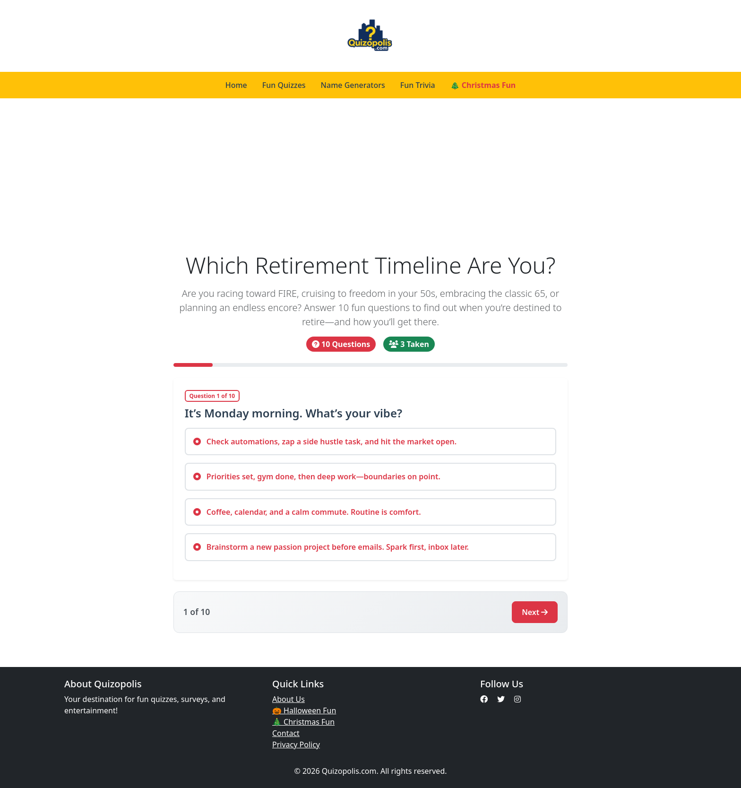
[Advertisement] (370, 180)
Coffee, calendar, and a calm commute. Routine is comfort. (307, 512)
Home (236, 85)
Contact (286, 733)
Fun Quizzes (284, 85)
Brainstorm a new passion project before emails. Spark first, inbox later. (331, 547)
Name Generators (353, 85)
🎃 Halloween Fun (304, 710)
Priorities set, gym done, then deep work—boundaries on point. (316, 476)
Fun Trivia (417, 85)
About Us (288, 699)
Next (535, 612)
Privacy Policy (296, 744)
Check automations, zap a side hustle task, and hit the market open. (325, 441)
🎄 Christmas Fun (483, 85)
